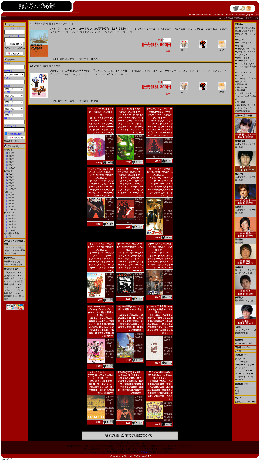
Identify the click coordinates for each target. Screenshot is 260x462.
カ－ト (222, 18)
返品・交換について (13, 284)
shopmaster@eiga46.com (247, 14)
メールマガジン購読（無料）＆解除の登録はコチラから (14, 250)
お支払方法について (13, 275)
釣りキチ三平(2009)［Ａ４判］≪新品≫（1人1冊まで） (130, 309)
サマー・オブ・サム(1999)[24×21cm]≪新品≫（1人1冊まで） (130, 247)
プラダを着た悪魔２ (245, 28)
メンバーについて (12, 287)
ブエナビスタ (241, 367)
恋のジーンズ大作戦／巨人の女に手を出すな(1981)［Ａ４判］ (89, 70)
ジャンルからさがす (13, 264)
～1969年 (11, 168)
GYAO (238, 351)
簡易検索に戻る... (12, 141)
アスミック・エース (244, 370)
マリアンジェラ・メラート (178, 71)
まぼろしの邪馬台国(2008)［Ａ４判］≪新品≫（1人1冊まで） (159, 309)
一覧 (9, 236)
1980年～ (11, 162)
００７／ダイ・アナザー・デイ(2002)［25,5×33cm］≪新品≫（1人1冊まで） (130, 172)
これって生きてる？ (245, 31)
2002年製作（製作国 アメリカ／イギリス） (135, 216)
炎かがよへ (241, 87)
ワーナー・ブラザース (245, 364)
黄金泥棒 (240, 90)
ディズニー (240, 358)
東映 (237, 387)
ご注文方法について (13, 272)
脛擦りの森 (241, 84)
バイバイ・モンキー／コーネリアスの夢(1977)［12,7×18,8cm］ (90, 28)
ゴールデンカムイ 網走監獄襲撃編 (245, 328)
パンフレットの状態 (13, 281)
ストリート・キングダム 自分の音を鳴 (245, 268)
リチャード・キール (204, 71)
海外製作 (8, 150)
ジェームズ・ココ (215, 28)
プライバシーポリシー (14, 290)
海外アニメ (9, 192)
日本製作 (8, 171)
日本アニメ (9, 212)
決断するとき (242, 57)
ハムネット (241, 40)
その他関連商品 (11, 233)
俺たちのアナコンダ (245, 48)
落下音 (239, 45)
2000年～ (11, 156)
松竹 (237, 390)
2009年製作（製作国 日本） (109, 354)
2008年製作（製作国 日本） (168, 351)
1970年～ (11, 165)
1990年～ (11, 159)
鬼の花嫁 (240, 102)
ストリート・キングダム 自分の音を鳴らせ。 (245, 96)
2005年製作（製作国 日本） (109, 411)
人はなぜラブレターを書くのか (245, 142)
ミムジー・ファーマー (123, 32)
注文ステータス (251, 18)
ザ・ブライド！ (243, 43)
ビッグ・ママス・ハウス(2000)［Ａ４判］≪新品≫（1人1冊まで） (100, 247)
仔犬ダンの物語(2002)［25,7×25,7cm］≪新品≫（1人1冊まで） (159, 375)
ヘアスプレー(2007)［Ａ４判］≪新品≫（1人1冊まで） (100, 112)
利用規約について (12, 293)
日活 (237, 393)
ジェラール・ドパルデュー (157, 28)
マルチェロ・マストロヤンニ (188, 28)
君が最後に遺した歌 (245, 105)
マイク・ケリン (72, 74)
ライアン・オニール (152, 71)
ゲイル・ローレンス (99, 32)
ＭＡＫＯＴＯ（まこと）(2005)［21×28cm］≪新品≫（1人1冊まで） (101, 375)
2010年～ (11, 153)
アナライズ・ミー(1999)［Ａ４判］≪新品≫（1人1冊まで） (159, 247)
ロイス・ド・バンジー (93, 74)
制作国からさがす (12, 261)
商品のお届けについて (14, 278)
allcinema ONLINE (243, 343)
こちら (144, 452)
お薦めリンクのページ (245, 401)
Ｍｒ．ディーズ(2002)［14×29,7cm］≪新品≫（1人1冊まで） (159, 172)
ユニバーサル (241, 361)
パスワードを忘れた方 (14, 48)
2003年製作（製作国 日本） (138, 411)
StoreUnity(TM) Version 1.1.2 (137, 456)
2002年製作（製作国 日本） (168, 417)
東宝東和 (239, 379)
